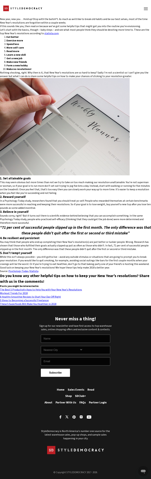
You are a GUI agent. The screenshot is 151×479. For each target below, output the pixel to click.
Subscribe (55, 372)
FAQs (82, 402)
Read (90, 390)
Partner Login (98, 402)
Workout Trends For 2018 (14, 293)
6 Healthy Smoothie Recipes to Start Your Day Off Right (30, 297)
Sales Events (76, 390)
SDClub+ (80, 396)
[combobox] (62, 350)
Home (60, 390)
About (48, 402)
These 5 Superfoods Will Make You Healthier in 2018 (28, 304)
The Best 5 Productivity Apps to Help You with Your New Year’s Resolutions (41, 289)
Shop (68, 396)
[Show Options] (94, 350)
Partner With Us (66, 402)
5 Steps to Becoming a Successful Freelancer (24, 300)
